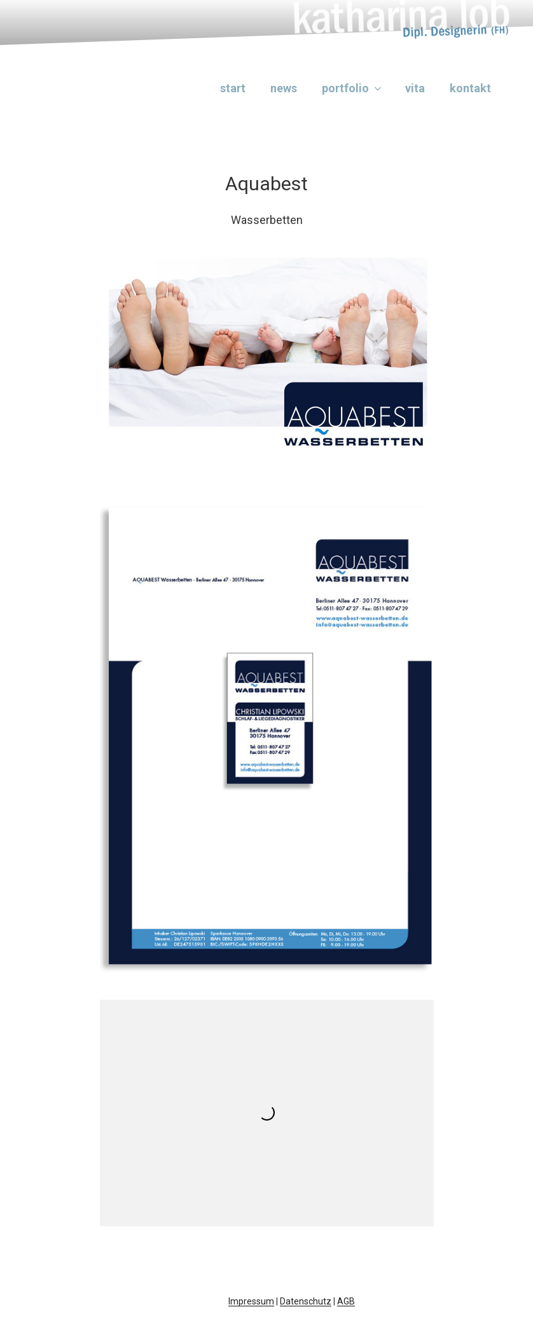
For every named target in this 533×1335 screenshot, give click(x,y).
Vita (415, 88)
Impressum (251, 1301)
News (283, 88)
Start (233, 88)
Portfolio (353, 88)
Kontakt (470, 88)
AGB (346, 1301)
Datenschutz (305, 1301)
